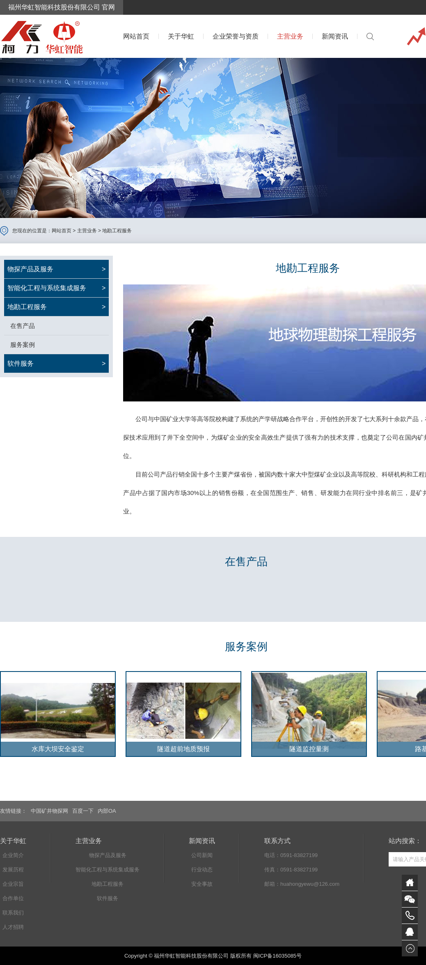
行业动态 (202, 869)
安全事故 (202, 884)
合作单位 (13, 898)
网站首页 (136, 36)
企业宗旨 (13, 884)
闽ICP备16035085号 (277, 956)
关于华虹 (181, 36)
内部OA (107, 811)
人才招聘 (13, 927)
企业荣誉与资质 (236, 36)
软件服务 (107, 898)
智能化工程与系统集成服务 (108, 869)
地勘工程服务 (117, 231)
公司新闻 (202, 855)
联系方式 (277, 840)
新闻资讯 (335, 36)
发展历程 (13, 869)
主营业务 (290, 36)
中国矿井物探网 (49, 811)
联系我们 (13, 913)
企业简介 (13, 855)
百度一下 (83, 811)
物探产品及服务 (107, 855)
